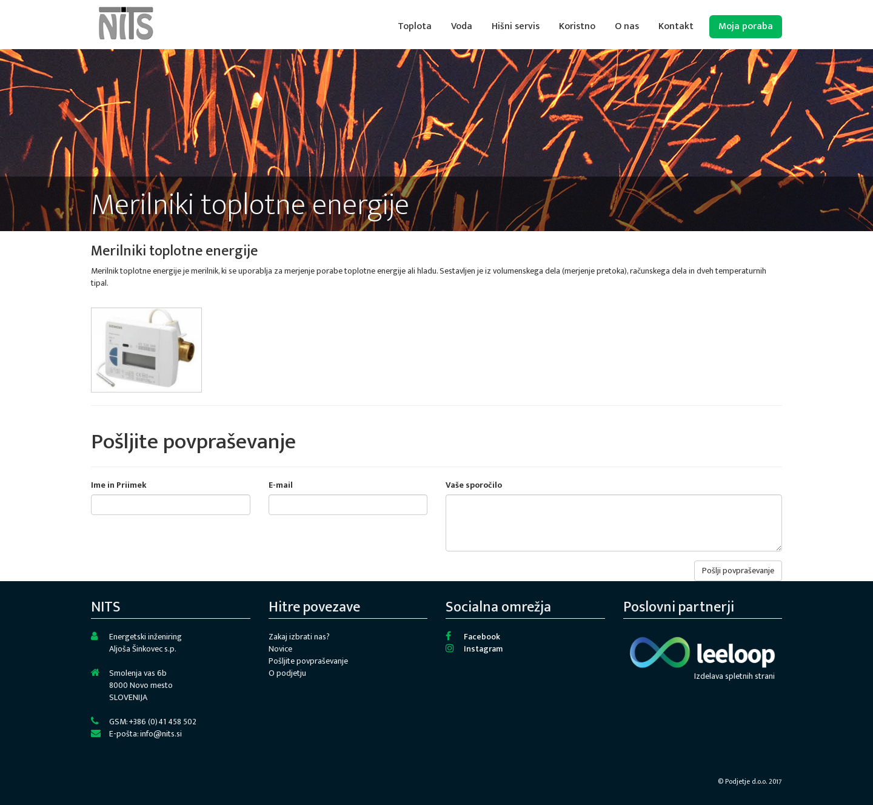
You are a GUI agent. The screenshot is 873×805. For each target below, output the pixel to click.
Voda (461, 26)
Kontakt (676, 26)
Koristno (577, 26)
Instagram (483, 649)
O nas (627, 26)
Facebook (482, 637)
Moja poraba (745, 26)
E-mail (281, 485)
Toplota (415, 26)
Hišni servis (516, 26)
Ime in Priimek (119, 485)
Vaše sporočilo (474, 485)
